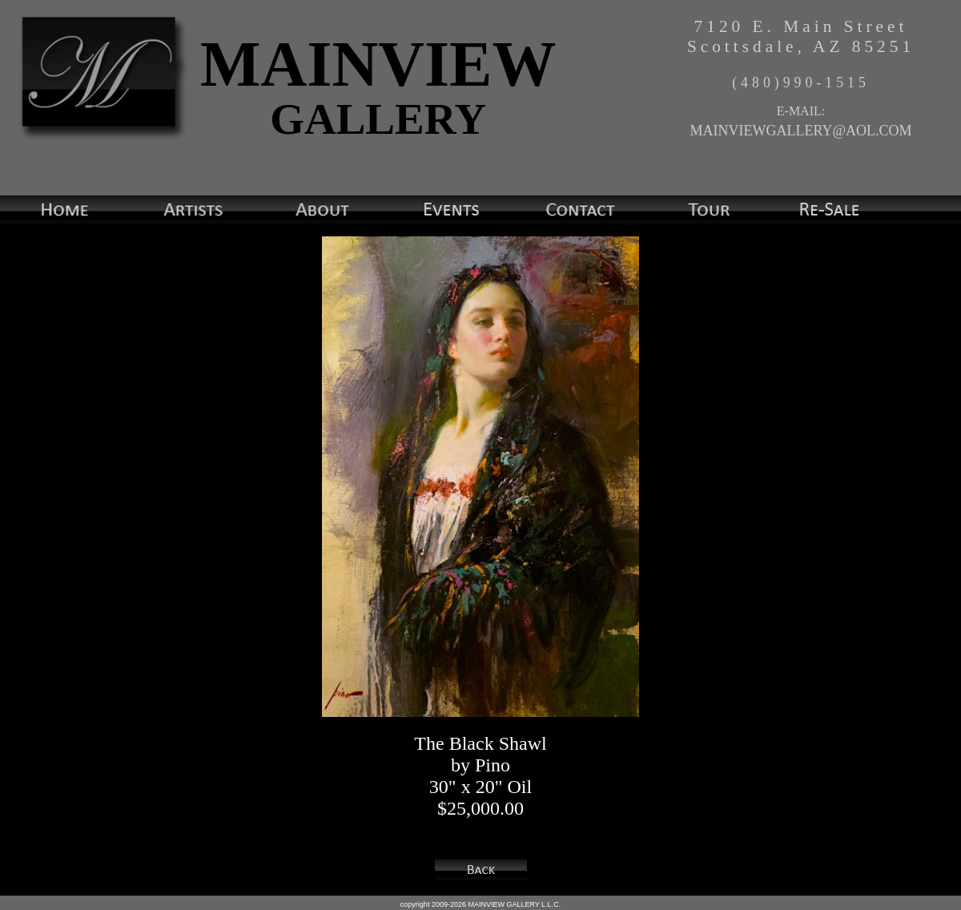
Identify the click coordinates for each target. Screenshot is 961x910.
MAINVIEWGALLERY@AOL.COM (800, 131)
